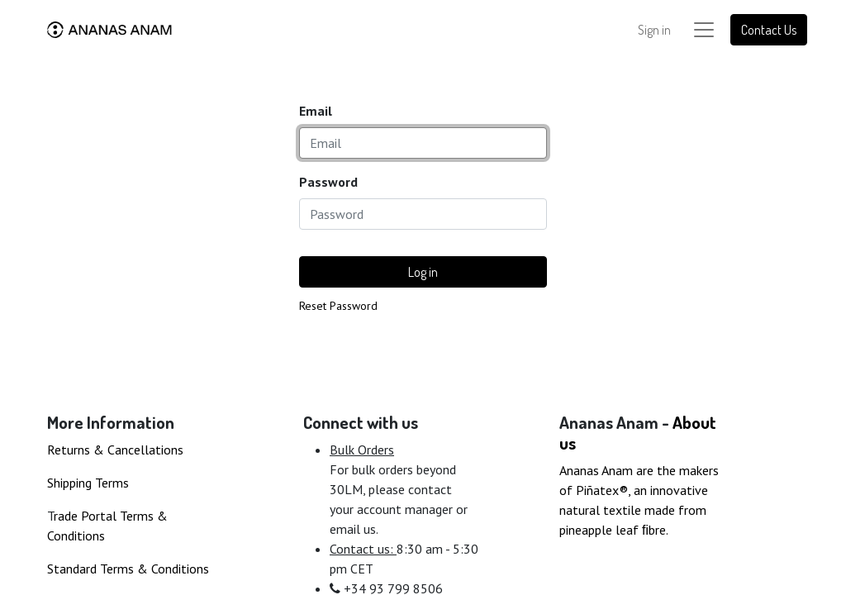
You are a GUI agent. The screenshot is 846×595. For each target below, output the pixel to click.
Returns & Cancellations (115, 449)
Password (328, 182)
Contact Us (768, 29)
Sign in (654, 29)
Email (315, 110)
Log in (423, 272)
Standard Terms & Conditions (128, 568)
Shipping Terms (88, 482)
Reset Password (338, 305)
